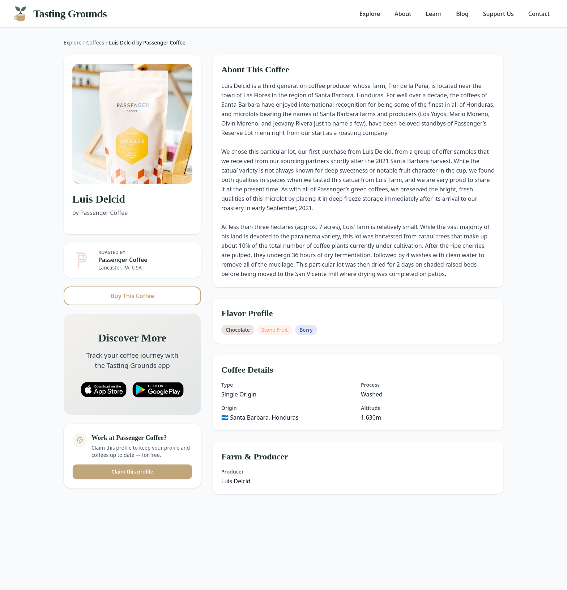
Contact (539, 14)
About (403, 14)
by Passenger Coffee (100, 213)
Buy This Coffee (132, 296)
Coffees (95, 42)
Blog (462, 14)
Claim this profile (132, 471)
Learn (434, 14)
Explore (369, 14)
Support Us (498, 14)
